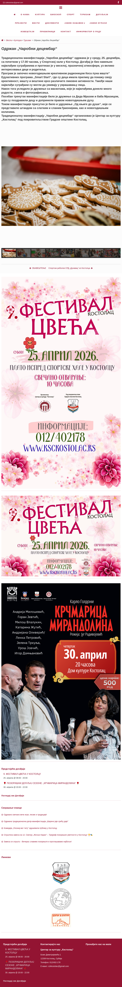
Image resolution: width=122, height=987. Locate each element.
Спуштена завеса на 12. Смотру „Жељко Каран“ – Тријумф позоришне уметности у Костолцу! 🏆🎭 (48, 835)
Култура (18, 40)
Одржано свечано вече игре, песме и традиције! (25, 815)
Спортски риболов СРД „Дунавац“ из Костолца (71, 268)
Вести (9, 40)
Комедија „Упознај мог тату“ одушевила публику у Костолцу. (30, 828)
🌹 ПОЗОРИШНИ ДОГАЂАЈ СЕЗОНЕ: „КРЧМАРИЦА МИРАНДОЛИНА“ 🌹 (41, 783)
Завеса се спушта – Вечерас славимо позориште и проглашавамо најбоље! (38, 841)
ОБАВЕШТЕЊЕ (37, 268)
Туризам (27, 40)
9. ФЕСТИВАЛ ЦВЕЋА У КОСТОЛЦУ (22, 774)
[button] (5, 186)
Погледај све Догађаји (12, 795)
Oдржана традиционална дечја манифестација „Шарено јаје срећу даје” (36, 821)
